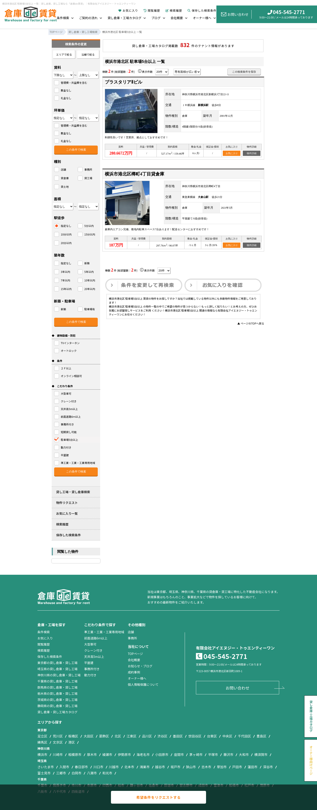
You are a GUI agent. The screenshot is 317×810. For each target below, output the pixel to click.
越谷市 (160, 766)
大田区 (89, 736)
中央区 (227, 736)
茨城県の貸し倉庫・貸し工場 (57, 699)
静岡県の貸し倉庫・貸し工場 (57, 706)
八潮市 (92, 773)
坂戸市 (176, 766)
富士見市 (44, 773)
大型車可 (90, 644)
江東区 (131, 736)
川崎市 (58, 754)
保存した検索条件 (202, 10)
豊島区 (261, 736)
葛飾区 (104, 736)
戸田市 (237, 766)
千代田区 (244, 736)
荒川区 (58, 736)
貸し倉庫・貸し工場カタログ (57, 712)
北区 (117, 736)
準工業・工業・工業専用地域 (104, 632)
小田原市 (161, 754)
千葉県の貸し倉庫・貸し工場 (57, 681)
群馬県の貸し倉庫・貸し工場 (57, 687)
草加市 (222, 766)
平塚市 (213, 754)
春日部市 (81, 766)
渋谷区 (162, 736)
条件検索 (63, 18)
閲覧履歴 (152, 10)
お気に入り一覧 (67, 513)
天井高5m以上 (94, 656)
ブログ (156, 18)
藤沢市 (228, 754)
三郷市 (61, 773)
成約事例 (134, 672)
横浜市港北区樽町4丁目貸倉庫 (134, 173)
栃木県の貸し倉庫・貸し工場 (57, 693)
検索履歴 (174, 10)
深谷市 (268, 766)
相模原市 (74, 754)
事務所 (132, 638)
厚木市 (92, 754)
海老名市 (143, 754)
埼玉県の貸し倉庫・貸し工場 (57, 669)
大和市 (244, 754)
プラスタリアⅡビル (123, 82)
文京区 (58, 742)
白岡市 (76, 773)
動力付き (90, 675)
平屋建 (88, 662)
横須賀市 (260, 754)
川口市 (98, 766)
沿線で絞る (88, 54)
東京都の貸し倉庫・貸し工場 (57, 662)
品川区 (147, 736)
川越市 (114, 766)
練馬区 (42, 742)
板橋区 (73, 736)
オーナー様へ (202, 18)
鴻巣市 (145, 766)
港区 (71, 742)
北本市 (129, 766)
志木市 (206, 766)
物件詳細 (251, 153)
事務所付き (92, 669)
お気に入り (128, 10)
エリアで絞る (64, 54)
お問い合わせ (235, 14)
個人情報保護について (143, 684)
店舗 (131, 632)
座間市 (179, 754)
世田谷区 (194, 736)
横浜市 (42, 754)
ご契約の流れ (88, 18)
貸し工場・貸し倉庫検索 (73, 492)
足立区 (42, 736)
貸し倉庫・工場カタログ (124, 18)
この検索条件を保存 (244, 71)
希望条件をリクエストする (158, 797)
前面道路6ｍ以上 (95, 638)
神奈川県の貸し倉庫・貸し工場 (59, 675)
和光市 (107, 773)
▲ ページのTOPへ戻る (250, 323)
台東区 (212, 736)
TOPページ (135, 653)
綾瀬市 (107, 754)
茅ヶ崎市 (196, 754)
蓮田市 (253, 766)
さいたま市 (45, 766)
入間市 (64, 766)
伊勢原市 (124, 754)
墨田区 (178, 736)
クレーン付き (93, 650)
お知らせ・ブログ (140, 666)
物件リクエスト (67, 502)
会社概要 (177, 18)
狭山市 (191, 766)
